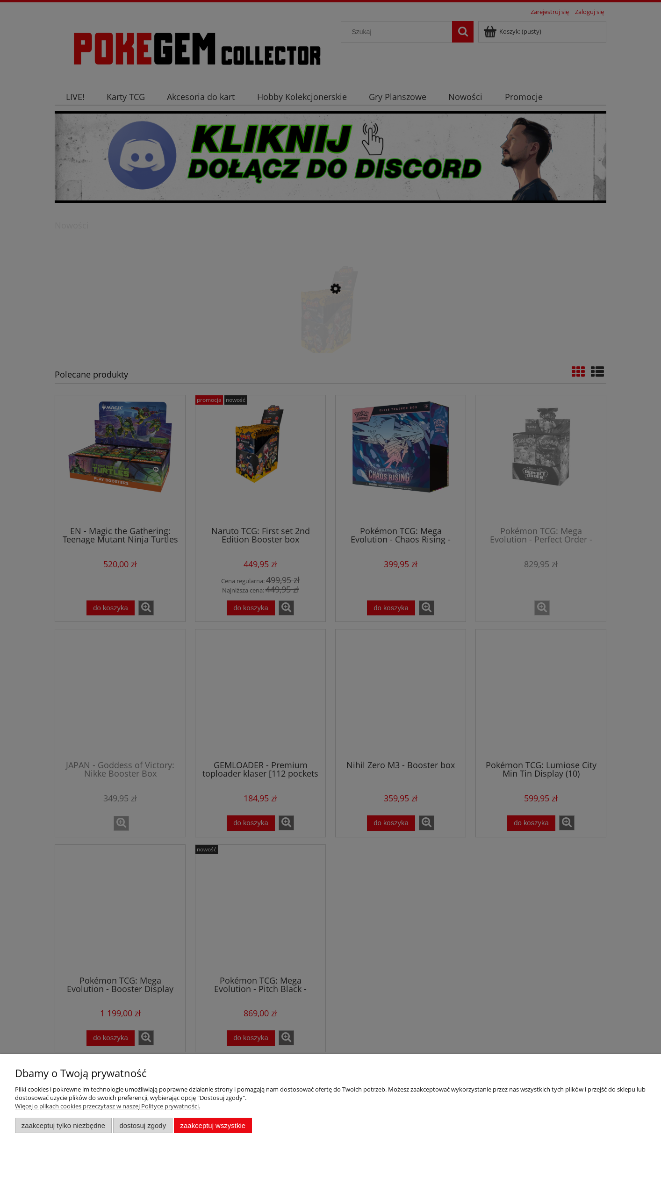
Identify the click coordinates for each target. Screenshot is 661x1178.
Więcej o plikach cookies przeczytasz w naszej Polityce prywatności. (107, 1106)
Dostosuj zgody (142, 1125)
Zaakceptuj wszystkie (212, 1125)
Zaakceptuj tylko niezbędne (63, 1125)
